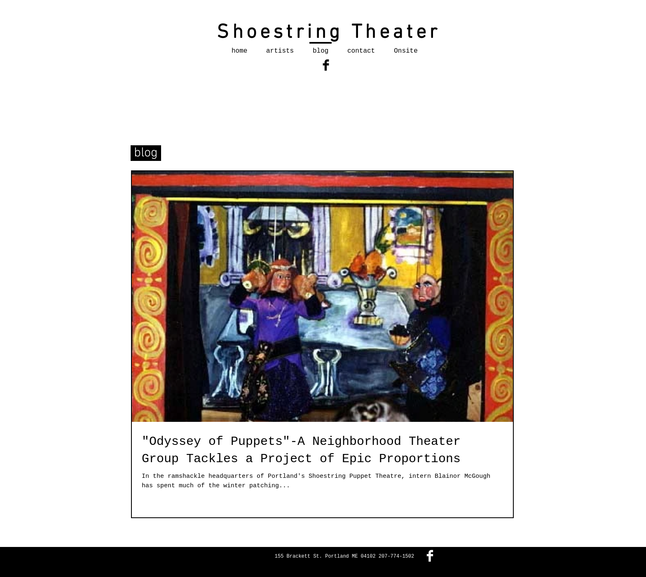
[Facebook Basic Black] (326, 65)
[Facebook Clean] (430, 556)
